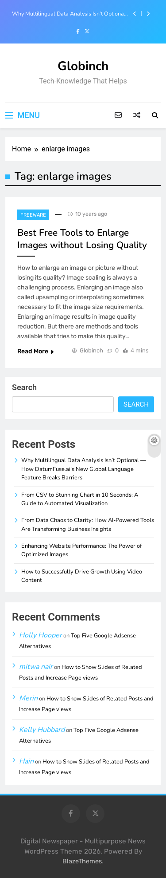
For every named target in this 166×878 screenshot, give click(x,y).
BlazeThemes (82, 861)
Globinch (83, 66)
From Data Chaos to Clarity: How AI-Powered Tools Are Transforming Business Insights (87, 524)
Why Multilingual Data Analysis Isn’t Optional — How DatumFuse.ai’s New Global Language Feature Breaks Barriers (70, 13)
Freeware (33, 215)
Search (24, 387)
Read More (35, 351)
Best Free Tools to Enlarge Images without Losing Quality (82, 238)
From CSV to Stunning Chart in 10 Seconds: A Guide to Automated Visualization (79, 499)
